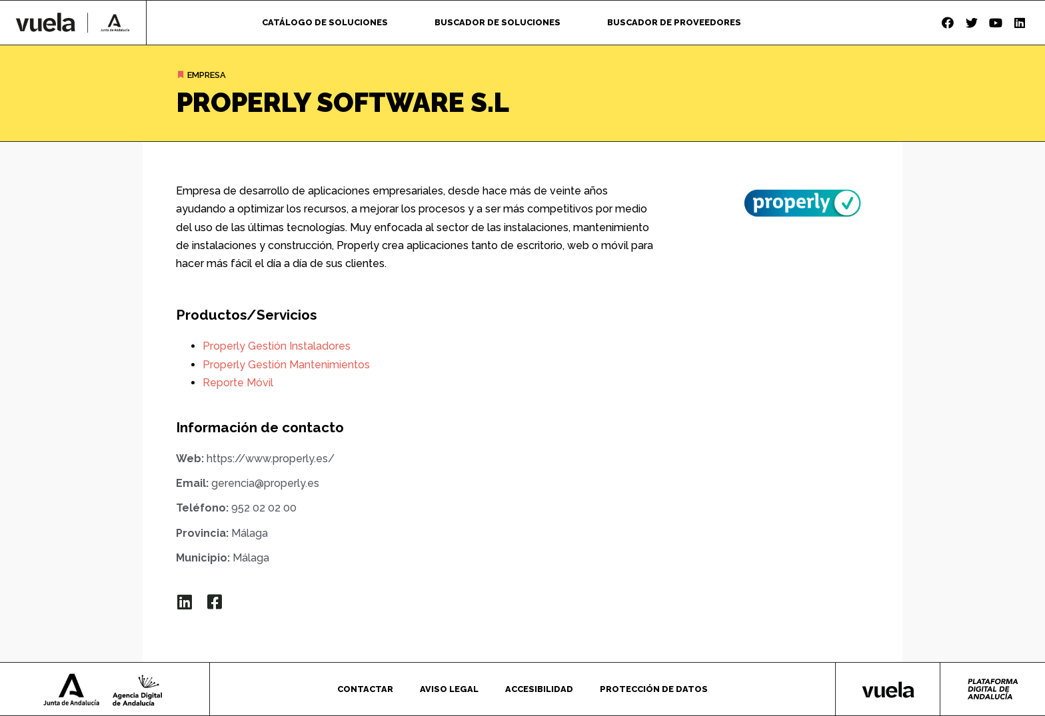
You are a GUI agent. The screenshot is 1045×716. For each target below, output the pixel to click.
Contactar (365, 689)
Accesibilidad (539, 689)
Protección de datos (654, 689)
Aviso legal (449, 689)
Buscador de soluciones (497, 22)
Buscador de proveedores (674, 22)
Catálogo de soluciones (325, 22)
